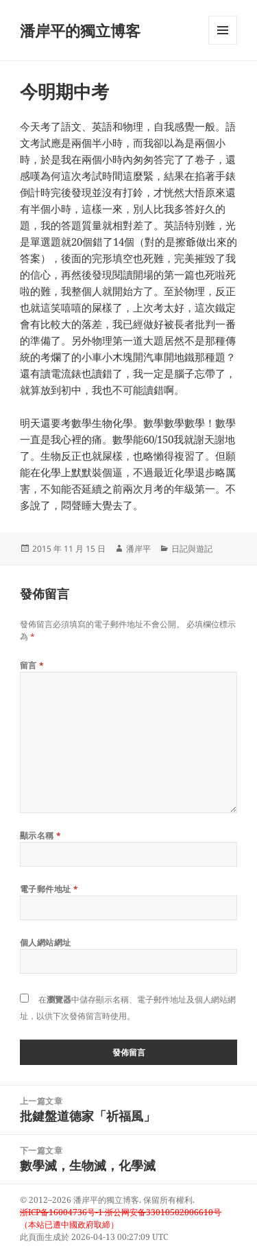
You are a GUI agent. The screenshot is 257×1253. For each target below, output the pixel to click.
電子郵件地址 (49, 889)
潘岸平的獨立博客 (80, 30)
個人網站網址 (45, 942)
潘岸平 (138, 548)
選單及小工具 (222, 44)
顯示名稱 (41, 835)
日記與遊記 (191, 548)
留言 (32, 665)
